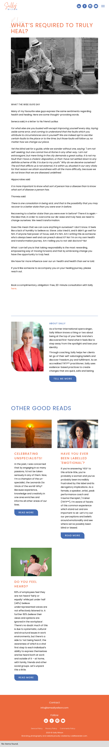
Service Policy (37, 728)
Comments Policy (67, 728)
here (14, 288)
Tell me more (63, 378)
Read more (26, 512)
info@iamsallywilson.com (54, 707)
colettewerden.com (78, 736)
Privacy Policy (51, 728)
